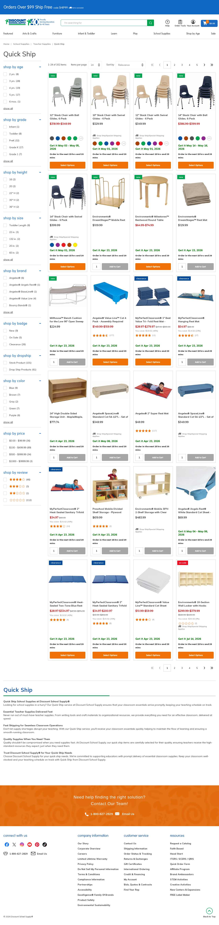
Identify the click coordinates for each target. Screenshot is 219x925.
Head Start (176, 853)
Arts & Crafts (29, 33)
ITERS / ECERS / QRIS (182, 858)
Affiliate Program (180, 869)
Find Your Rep (131, 889)
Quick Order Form (180, 864)
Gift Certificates (133, 864)
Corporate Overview (89, 848)
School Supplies (162, 33)
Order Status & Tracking (138, 853)
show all (8, 108)
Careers (82, 853)
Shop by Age (193, 33)
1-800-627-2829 (101, 814)
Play (135, 33)
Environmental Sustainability (94, 905)
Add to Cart (115, 266)
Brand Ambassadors (182, 874)
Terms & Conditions (89, 874)
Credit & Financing (134, 874)
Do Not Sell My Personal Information (98, 869)
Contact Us (130, 843)
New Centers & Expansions (185, 889)
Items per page (79, 64)
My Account (130, 879)
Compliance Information (91, 879)
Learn (114, 33)
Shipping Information (135, 848)
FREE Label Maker (180, 894)
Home (6, 44)
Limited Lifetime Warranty (92, 858)
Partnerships (85, 884)
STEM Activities (179, 879)
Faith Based (177, 848)
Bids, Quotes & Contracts (138, 884)
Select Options (68, 165)
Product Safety (86, 900)
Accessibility (85, 889)
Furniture (57, 33)
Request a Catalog (180, 843)
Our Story (83, 843)
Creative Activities (180, 884)
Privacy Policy (85, 864)
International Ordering (136, 869)
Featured (8, 33)
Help (167, 23)
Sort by (110, 64)
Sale (213, 33)
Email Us (128, 814)
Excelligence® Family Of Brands (96, 894)
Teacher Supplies (42, 44)
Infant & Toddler (86, 33)
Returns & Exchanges (136, 858)
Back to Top (209, 913)
